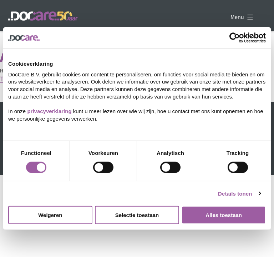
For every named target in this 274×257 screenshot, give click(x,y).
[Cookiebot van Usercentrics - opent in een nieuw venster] (234, 37)
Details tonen (235, 193)
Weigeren (50, 215)
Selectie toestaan (137, 215)
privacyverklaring (49, 111)
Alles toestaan (224, 215)
